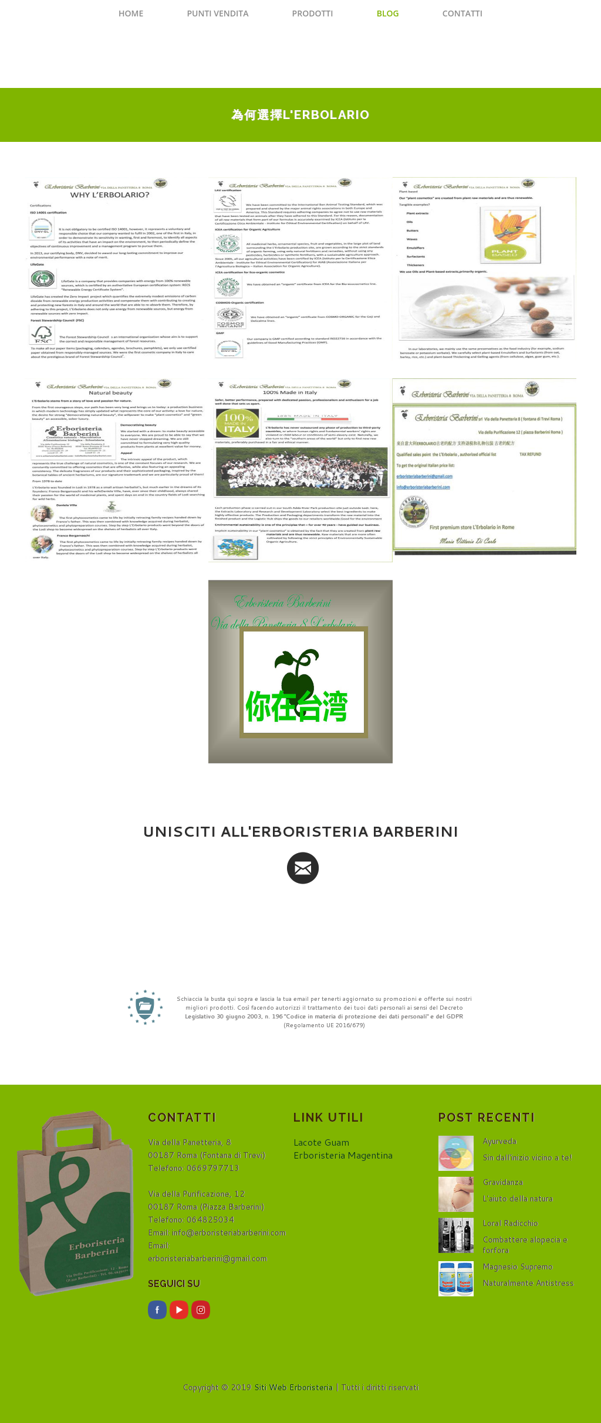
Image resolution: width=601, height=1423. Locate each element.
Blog (388, 13)
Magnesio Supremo (517, 1266)
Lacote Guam (321, 1142)
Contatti (462, 13)
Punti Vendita (217, 13)
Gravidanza (502, 1182)
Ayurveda (499, 1141)
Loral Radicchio (510, 1223)
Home (131, 13)
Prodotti (312, 13)
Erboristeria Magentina (343, 1155)
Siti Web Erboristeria (293, 1387)
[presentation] (300, 916)
